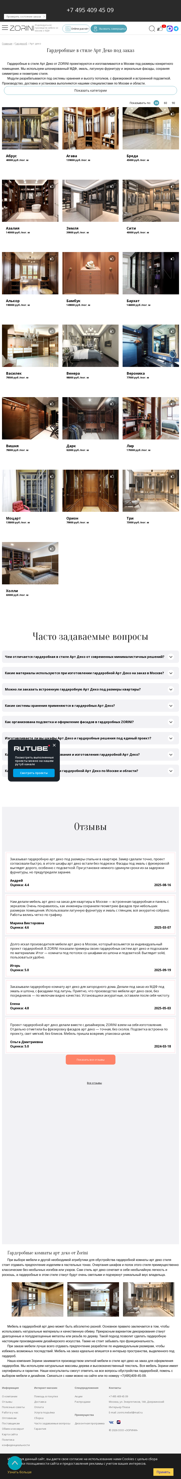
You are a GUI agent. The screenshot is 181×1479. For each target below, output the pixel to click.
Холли (12, 590)
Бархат (133, 300)
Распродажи (82, 1401)
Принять (163, 1472)
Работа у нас (10, 1412)
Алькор (13, 300)
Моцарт (13, 518)
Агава (71, 155)
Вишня (12, 445)
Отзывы (7, 1401)
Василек (14, 373)
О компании (9, 1396)
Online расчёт (77, 29)
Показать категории (90, 90)
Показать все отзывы (91, 1059)
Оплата (39, 1407)
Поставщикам (11, 1423)
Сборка (39, 1418)
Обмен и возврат (13, 1429)
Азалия (12, 228)
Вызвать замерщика (110, 29)
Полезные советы (13, 1407)
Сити (131, 228)
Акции (78, 1396)
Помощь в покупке (46, 1396)
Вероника (136, 373)
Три (130, 518)
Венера (73, 373)
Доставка (40, 1401)
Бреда (132, 155)
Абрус (11, 155)
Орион (72, 518)
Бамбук (73, 300)
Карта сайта (10, 1434)
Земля (72, 228)
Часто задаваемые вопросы (52, 1423)
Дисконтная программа (90, 1423)
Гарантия (40, 1429)
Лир (130, 445)
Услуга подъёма (44, 1412)
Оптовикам (9, 1418)
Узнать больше (20, 1472)
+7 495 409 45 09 (90, 10)
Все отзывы (94, 1083)
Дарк (71, 445)
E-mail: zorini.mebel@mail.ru (126, 1412)
